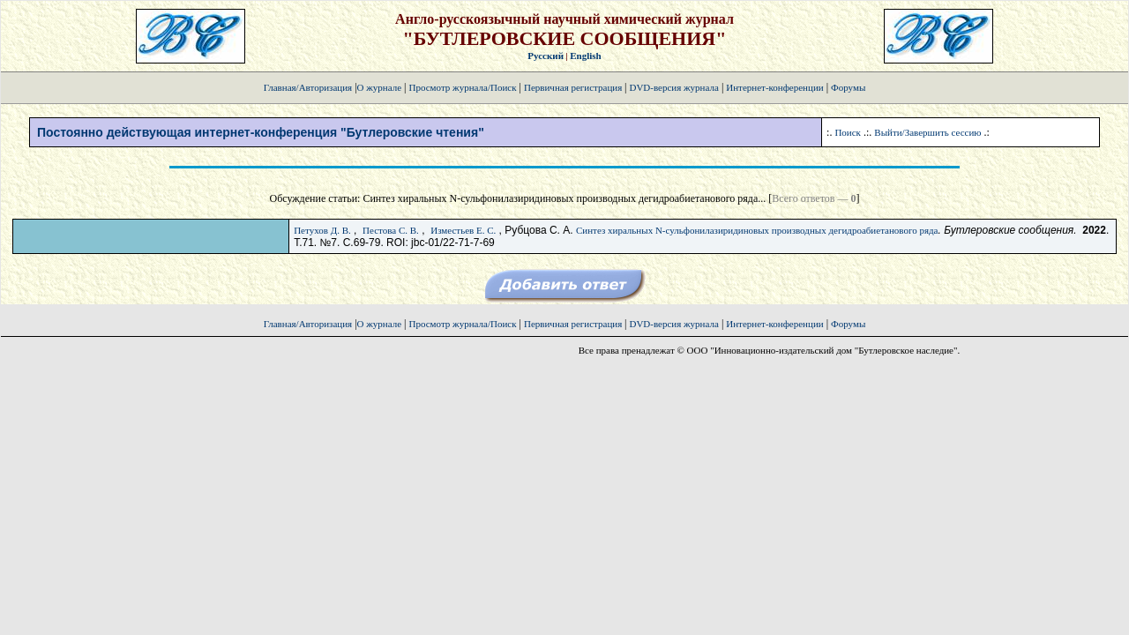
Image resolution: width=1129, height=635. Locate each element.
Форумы (848, 87)
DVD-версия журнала (673, 87)
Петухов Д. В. (322, 230)
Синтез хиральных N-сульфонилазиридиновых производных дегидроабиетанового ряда (757, 230)
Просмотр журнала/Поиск (462, 87)
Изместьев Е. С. (463, 230)
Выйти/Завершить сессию (927, 132)
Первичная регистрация (574, 87)
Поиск (847, 132)
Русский (545, 55)
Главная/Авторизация (308, 87)
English (585, 55)
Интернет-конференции (774, 87)
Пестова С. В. (391, 230)
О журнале (379, 87)
